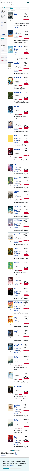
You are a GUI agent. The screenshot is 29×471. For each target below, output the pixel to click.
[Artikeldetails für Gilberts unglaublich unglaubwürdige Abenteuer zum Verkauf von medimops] (10, 407)
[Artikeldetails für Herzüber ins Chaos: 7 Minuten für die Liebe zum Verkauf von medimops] (10, 265)
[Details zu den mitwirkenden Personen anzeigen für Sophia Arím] (15, 331)
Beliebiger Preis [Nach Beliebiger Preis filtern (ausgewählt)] (3, 41)
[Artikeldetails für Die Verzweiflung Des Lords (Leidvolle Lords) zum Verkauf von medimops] (10, 389)
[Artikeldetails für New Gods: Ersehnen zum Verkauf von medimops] (10, 124)
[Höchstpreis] (2, 47)
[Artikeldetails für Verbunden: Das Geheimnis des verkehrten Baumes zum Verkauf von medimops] (10, 95)
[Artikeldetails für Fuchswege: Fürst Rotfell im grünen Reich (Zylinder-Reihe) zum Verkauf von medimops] (10, 438)
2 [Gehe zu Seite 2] (14, 450)
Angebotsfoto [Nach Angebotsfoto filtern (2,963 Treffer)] (3, 34)
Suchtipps (16, 453)
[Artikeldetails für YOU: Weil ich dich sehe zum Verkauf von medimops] (10, 280)
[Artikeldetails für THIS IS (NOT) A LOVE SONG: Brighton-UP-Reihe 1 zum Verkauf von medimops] (10, 222)
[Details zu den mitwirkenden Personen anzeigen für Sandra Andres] (15, 304)
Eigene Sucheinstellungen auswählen (19, 455)
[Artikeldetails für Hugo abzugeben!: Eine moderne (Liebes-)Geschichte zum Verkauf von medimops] (10, 236)
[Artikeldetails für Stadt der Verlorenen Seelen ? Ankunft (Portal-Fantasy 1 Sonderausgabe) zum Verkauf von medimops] (10, 347)
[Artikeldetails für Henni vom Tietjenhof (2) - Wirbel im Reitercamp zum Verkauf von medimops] (10, 80)
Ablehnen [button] (12, 468)
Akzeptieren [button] (6, 468)
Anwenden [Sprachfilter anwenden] (2, 38)
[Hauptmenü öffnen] (1, 2)
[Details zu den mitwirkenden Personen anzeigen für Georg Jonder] (15, 406)
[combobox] (15, 2)
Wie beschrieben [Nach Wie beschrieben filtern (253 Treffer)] (3, 26)
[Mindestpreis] (2, 46)
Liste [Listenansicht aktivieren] (11, 8)
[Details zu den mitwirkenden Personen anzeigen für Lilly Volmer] (15, 221)
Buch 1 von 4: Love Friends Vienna (17, 303)
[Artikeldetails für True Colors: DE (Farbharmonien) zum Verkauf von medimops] (10, 359)
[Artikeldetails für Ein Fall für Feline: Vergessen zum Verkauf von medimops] (10, 194)
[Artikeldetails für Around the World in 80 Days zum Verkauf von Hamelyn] (10, 15)
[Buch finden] (28, 2)
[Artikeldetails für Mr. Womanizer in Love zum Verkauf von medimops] (10, 375)
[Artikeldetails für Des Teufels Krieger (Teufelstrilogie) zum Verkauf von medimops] (10, 109)
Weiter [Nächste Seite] (10, 7)
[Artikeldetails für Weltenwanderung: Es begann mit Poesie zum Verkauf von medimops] (10, 333)
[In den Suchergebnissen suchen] (18, 10)
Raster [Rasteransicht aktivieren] (14, 8)
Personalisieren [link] (18, 468)
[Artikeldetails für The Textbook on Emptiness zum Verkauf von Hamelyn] (10, 33)
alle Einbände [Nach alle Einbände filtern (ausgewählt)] (2, 28)
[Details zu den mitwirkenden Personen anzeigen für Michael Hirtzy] (15, 317)
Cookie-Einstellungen (12, 465)
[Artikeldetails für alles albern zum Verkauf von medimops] (10, 138)
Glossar (16, 454)
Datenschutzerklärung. (21, 466)
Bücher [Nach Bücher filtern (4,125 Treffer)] (2, 12)
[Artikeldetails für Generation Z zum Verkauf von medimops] (10, 291)
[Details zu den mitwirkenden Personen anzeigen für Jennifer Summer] (16, 207)
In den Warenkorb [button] (26, 19)
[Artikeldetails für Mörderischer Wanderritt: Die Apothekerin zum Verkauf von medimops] (10, 180)
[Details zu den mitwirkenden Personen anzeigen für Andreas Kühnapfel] (16, 289)
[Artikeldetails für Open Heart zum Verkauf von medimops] (10, 167)
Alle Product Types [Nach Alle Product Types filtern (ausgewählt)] (3, 11)
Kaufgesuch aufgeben (3, 455)
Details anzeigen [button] (17, 27)
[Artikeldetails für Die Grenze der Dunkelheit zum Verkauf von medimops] (10, 319)
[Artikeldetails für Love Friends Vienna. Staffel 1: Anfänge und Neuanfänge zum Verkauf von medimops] (10, 304)
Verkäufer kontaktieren (16, 20)
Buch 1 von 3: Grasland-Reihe (17, 405)
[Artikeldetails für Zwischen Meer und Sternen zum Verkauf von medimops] (10, 209)
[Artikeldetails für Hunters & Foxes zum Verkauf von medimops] (10, 251)
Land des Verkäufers (3, 54)
